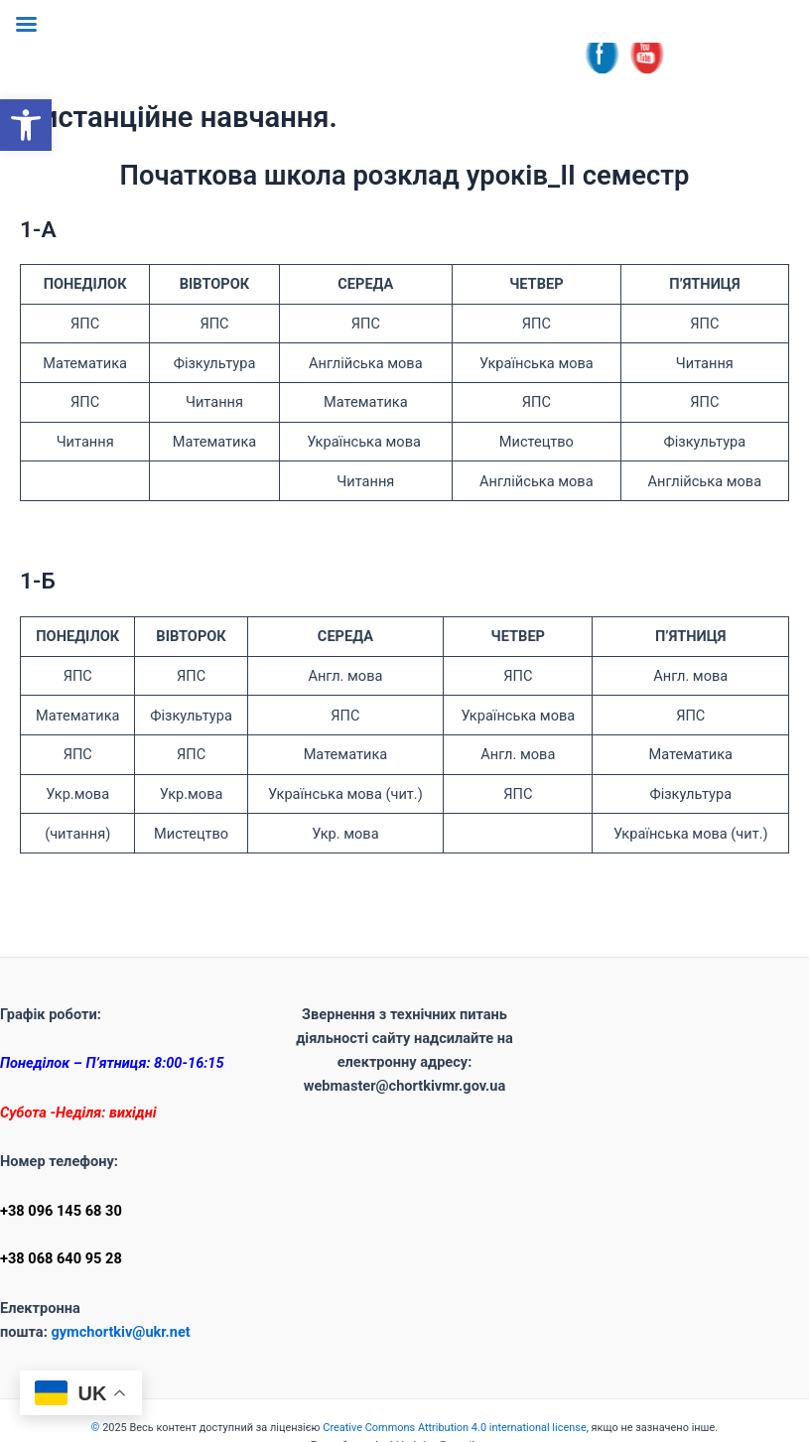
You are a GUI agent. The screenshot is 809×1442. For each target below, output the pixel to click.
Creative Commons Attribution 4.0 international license (454, 1427)
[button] (26, 125)
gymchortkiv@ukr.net (120, 1332)
